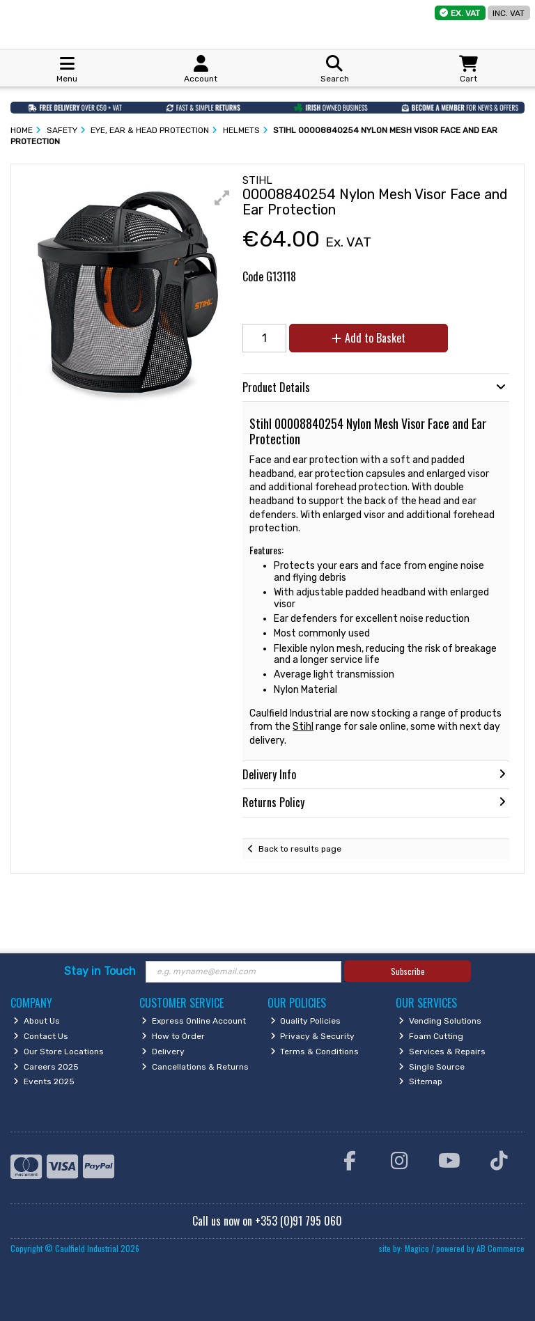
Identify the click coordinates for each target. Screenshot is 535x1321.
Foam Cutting (430, 1036)
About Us (36, 1021)
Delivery (163, 1051)
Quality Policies (305, 1021)
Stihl (303, 727)
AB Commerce (500, 1248)
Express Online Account (193, 1021)
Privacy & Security (312, 1036)
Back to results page (299, 849)
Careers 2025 (46, 1067)
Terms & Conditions (314, 1051)
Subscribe (408, 971)
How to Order (173, 1036)
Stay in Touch (100, 971)
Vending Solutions (439, 1021)
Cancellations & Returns (195, 1067)
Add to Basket (368, 337)
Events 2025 (44, 1081)
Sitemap (420, 1081)
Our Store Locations (58, 1051)
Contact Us (40, 1036)
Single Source (431, 1067)
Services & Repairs (442, 1051)
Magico (417, 1248)
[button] (222, 198)
